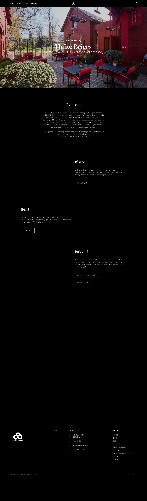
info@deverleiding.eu (80, 445)
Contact (116, 459)
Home (12, 3)
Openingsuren (119, 447)
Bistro (19, 3)
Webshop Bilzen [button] (84, 282)
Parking (116, 450)
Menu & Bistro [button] (83, 183)
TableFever (36, 474)
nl (133, 474)
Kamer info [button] (27, 230)
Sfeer (115, 456)
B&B (26, 3)
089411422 (77, 441)
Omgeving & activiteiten (123, 453)
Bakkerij (34, 3)
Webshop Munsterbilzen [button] (87, 275)
